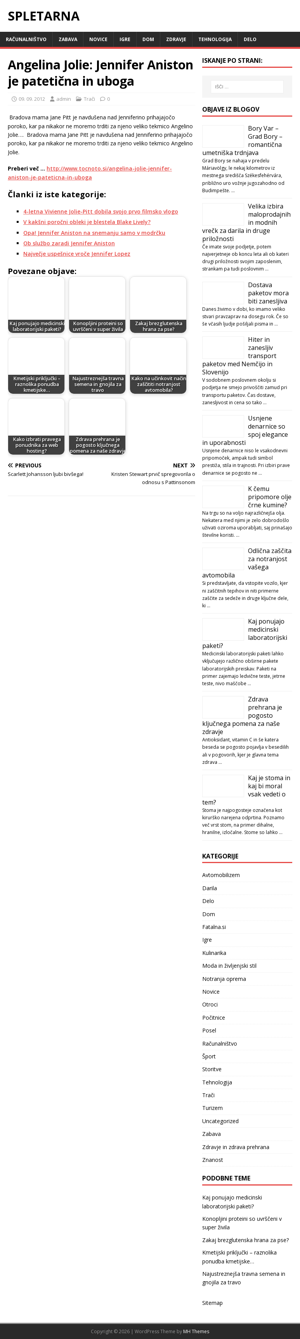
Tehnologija (215, 39)
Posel (209, 1030)
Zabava (68, 39)
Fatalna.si (214, 927)
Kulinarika (214, 952)
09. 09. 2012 (32, 98)
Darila (209, 888)
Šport (209, 1056)
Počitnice (213, 1017)
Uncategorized (220, 1121)
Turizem (212, 1108)
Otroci (210, 1004)
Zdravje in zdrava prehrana (235, 1147)
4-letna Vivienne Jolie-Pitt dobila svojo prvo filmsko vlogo (100, 211)
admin (63, 98)
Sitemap (212, 1302)
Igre (125, 39)
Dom (148, 39)
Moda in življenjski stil (229, 965)
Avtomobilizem (221, 875)
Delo (250, 39)
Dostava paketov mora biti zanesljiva (268, 293)
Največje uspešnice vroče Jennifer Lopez (76, 253)
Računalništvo (26, 39)
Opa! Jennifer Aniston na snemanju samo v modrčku (94, 232)
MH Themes (196, 1331)
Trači (89, 98)
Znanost (212, 1159)
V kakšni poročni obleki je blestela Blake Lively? (87, 222)
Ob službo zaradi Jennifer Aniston (69, 243)
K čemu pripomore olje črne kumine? (269, 496)
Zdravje (176, 39)
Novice (98, 39)
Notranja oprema (224, 978)
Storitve (212, 1069)
